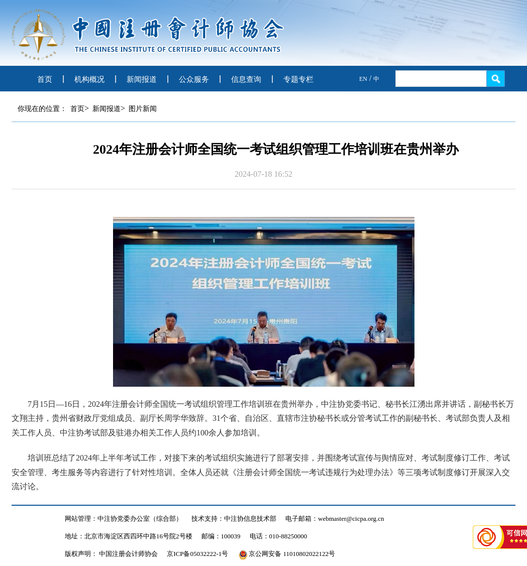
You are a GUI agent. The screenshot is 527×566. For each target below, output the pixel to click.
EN (363, 78)
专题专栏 (298, 79)
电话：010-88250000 (278, 536)
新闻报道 (142, 79)
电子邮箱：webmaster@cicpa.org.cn (334, 518)
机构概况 (89, 79)
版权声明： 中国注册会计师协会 (111, 553)
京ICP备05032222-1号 (197, 553)
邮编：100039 (221, 536)
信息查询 (246, 79)
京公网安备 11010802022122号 (287, 553)
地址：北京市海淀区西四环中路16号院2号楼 (128, 536)
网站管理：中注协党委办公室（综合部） (123, 518)
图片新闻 (143, 108)
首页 (44, 79)
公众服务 (194, 79)
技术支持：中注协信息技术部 (233, 518)
